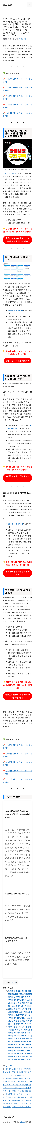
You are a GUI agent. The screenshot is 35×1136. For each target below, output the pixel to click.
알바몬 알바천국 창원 (14, 1069)
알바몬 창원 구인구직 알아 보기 (17, 478)
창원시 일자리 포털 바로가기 (17, 360)
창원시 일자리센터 (10, 173)
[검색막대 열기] (24, 4)
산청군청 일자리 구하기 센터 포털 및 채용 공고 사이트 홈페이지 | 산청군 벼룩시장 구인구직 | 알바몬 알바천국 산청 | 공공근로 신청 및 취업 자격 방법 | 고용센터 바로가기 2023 (17, 1084)
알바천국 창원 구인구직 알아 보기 (17, 573)
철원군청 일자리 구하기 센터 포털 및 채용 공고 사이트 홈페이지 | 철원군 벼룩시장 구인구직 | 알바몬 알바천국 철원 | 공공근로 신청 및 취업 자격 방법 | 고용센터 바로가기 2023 (17, 1100)
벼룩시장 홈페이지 (15, 310)
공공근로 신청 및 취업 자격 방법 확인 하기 (17, 696)
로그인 (22, 1122)
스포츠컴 (7, 4)
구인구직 (9, 1066)
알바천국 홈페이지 (15, 524)
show (14, 982)
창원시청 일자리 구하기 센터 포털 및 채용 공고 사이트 (17, 240)
